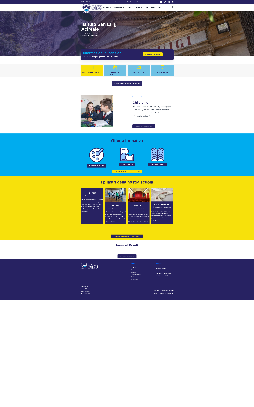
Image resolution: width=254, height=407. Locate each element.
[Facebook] (161, 2)
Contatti (155, 8)
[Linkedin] (173, 2)
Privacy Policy (84, 289)
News (149, 8)
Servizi (132, 8)
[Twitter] (165, 2)
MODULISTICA (138, 72)
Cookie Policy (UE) (86, 293)
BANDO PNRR (162, 72)
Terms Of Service (85, 291)
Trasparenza (84, 287)
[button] (114, 8)
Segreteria (139, 8)
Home (132, 270)
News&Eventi (134, 279)
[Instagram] (169, 2)
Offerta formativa (123, 8)
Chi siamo (111, 8)
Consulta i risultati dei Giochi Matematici (127, 83)
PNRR (145, 8)
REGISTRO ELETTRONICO (91, 72)
